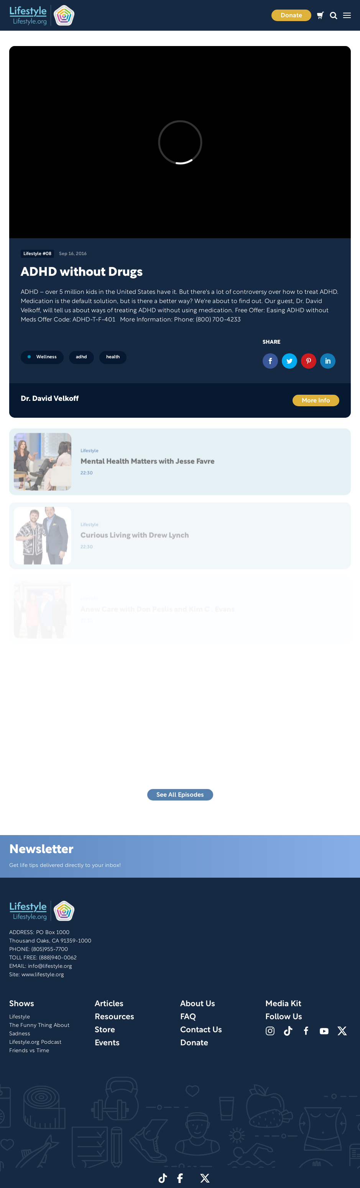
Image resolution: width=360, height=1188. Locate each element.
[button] (333, 15)
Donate (291, 15)
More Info (316, 401)
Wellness (42, 357)
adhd (81, 357)
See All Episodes (180, 797)
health (113, 357)
